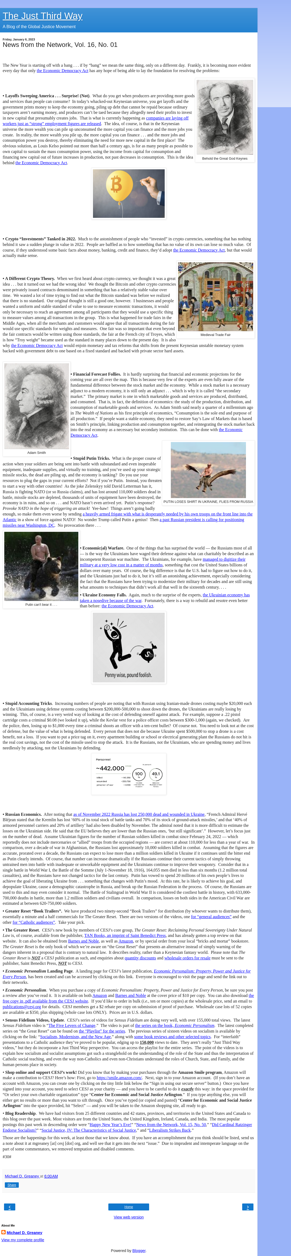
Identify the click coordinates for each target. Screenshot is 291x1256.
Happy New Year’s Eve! (110, 1124)
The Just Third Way (43, 16)
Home (128, 1207)
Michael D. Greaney (24, 1233)
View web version (129, 1217)
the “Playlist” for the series (102, 1031)
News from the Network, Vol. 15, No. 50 (171, 1124)
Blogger (139, 1250)
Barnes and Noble (83, 941)
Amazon (126, 941)
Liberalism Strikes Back (170, 1130)
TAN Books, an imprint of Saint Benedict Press (125, 935)
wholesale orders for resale (187, 958)
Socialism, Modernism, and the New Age (75, 1036)
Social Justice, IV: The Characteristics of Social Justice (89, 1130)
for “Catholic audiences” (34, 922)
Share (12, 1185)
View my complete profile (22, 1240)
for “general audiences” (211, 916)
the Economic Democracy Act (62, 70)
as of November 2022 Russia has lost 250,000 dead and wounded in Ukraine (138, 814)
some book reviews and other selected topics (172, 1036)
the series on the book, (175, 1025)
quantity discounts (140, 958)
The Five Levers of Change (72, 1025)
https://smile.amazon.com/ (119, 1077)
